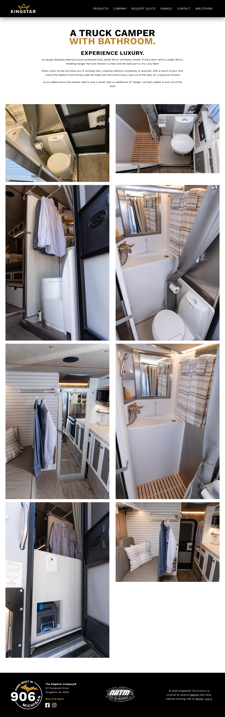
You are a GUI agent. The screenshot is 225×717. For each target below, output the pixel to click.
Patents (194, 694)
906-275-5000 (54, 699)
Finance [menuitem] (166, 8)
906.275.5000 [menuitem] (203, 8)
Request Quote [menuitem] (143, 8)
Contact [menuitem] (184, 8)
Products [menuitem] (100, 8)
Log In (208, 698)
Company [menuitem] (120, 8)
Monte (199, 698)
